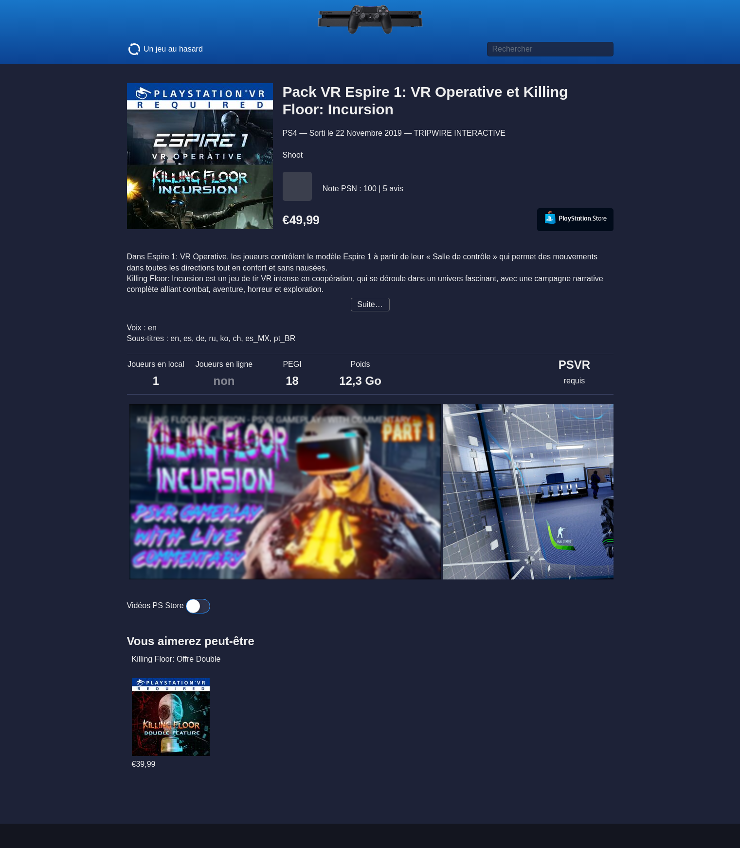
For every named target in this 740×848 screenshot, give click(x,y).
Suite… (369, 304)
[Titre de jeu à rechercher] (550, 49)
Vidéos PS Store (169, 605)
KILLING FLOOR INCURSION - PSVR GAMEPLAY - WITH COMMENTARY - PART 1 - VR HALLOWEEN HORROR (282, 419)
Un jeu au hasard (165, 49)
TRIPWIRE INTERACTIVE (459, 133)
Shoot (293, 155)
